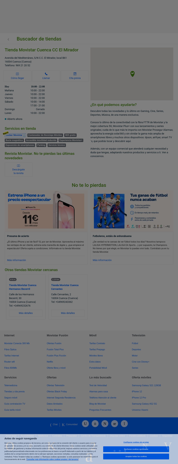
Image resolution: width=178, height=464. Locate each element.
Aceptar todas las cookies (136, 456)
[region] (89, 449)
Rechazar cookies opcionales (136, 449)
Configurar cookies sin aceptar (136, 442)
